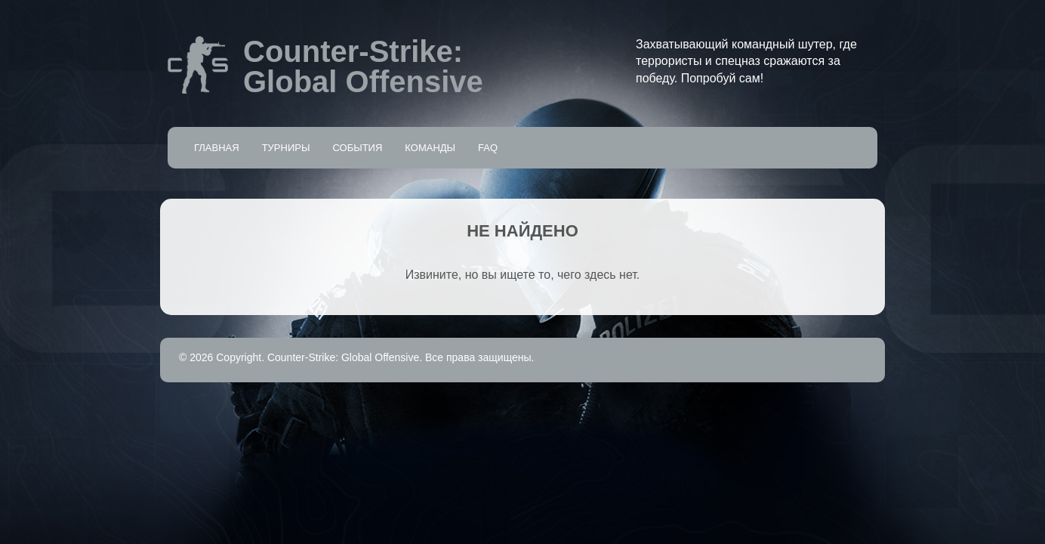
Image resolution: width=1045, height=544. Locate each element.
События (357, 147)
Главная (216, 147)
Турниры (286, 147)
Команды (430, 147)
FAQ (488, 147)
